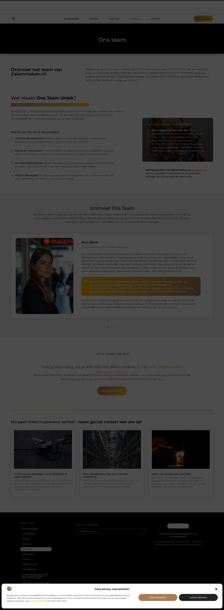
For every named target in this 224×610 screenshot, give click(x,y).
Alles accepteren (158, 597)
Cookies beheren (198, 597)
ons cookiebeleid (38, 601)
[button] (216, 589)
